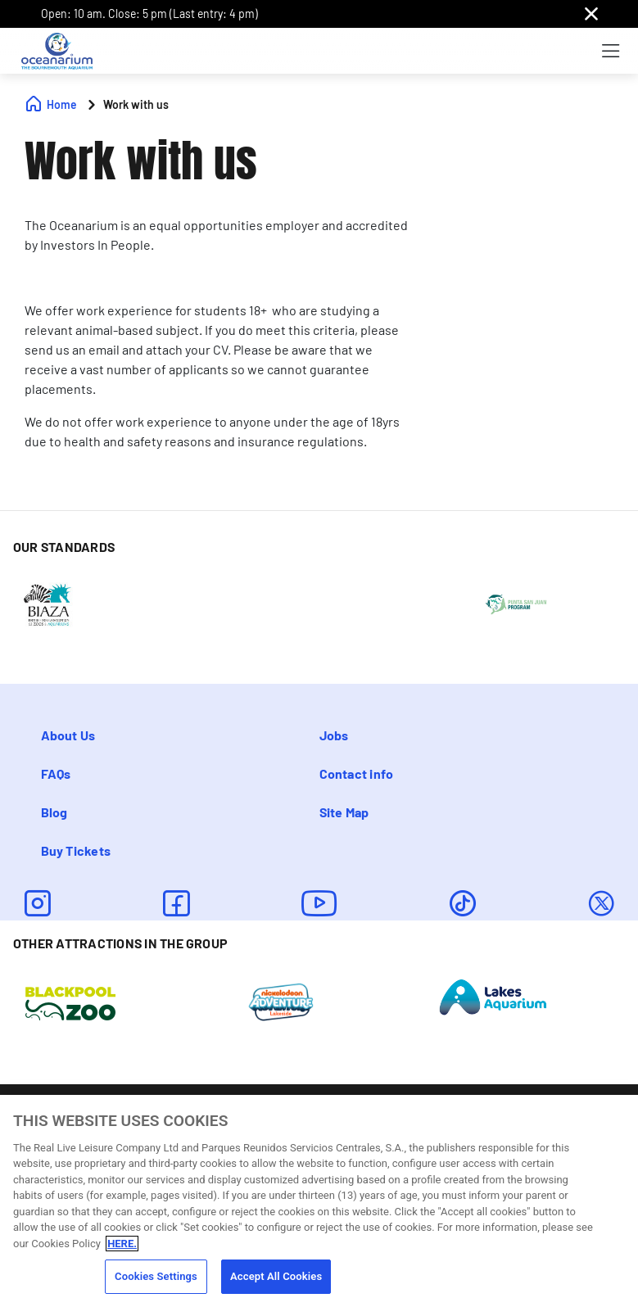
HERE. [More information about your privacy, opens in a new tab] (122, 1243)
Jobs (334, 735)
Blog (54, 812)
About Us (68, 735)
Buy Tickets (76, 850)
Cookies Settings (156, 1276)
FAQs (56, 773)
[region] (319, 1201)
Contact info (356, 773)
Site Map (344, 812)
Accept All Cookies (276, 1276)
